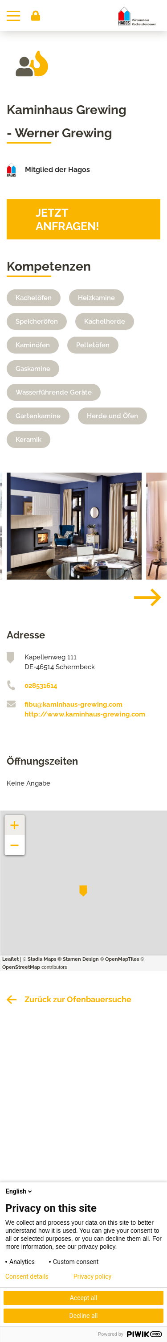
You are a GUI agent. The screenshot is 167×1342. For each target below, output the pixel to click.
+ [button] (14, 820)
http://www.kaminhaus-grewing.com (84, 714)
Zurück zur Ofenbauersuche (77, 999)
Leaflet (10, 959)
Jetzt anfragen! (67, 219)
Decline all (83, 1315)
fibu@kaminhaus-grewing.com (73, 704)
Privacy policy (92, 1276)
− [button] (15, 840)
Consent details (27, 1276)
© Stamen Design (78, 959)
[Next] (140, 597)
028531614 (40, 686)
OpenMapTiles (122, 959)
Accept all (84, 1297)
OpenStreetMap (21, 967)
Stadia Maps (42, 959)
